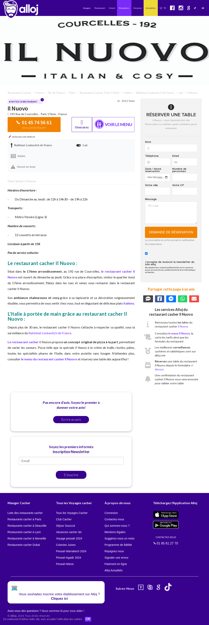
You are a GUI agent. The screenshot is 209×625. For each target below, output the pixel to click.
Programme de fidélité (118, 544)
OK (88, 619)
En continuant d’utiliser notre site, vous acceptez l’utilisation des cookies (42, 619)
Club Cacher (64, 519)
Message (151, 199)
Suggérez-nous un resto (119, 538)
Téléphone (152, 156)
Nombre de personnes (179, 170)
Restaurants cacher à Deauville (27, 525)
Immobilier (151, 8)
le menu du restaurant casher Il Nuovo (49, 359)
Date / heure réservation (153, 170)
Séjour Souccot (65, 525)
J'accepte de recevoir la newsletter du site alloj (169, 263)
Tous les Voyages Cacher (72, 513)
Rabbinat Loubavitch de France (49, 333)
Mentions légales (115, 532)
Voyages (87, 8)
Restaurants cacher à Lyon (24, 532)
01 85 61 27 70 (166, 540)
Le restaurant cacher (23, 342)
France (62, 114)
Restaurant (100, 8)
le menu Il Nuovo (179, 333)
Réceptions (124, 8)
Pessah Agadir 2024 (68, 557)
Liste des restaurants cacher (25, 513)
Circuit (112, 8)
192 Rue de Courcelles (24, 114)
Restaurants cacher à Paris (24, 519)
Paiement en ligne (116, 564)
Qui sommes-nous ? (117, 525)
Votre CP (178, 185)
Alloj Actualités (114, 570)
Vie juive (137, 8)
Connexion (111, 513)
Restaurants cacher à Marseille (27, 538)
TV (163, 8)
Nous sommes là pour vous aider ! (63, 610)
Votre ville (151, 185)
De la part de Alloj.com (34, 127)
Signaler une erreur (117, 557)
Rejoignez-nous (114, 551)
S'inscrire (71, 475)
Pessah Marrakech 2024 (71, 551)
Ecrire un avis (71, 419)
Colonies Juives (66, 544)
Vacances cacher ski (68, 532)
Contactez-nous (114, 519)
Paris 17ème (48, 114)
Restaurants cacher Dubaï (24, 544)
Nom (148, 142)
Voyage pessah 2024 (69, 538)
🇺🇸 (203, 8)
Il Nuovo (183, 326)
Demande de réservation (171, 232)
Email (175, 156)
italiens (128, 303)
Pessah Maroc (65, 564)
